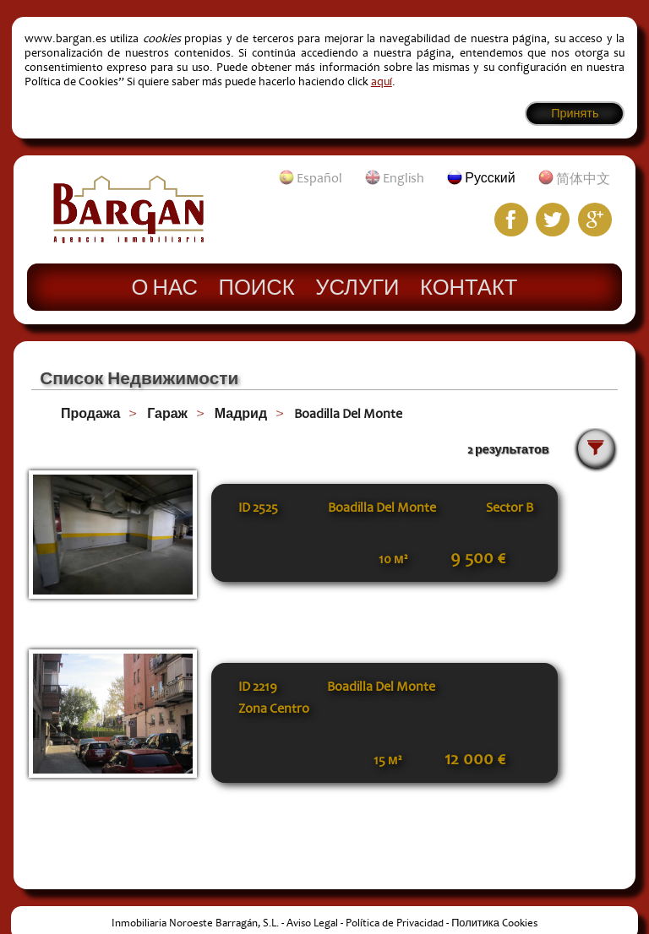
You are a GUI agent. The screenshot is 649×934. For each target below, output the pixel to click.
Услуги (357, 286)
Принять (574, 113)
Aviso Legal (312, 923)
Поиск (257, 286)
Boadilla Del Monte (348, 413)
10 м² (393, 559)
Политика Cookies (494, 923)
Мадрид (241, 413)
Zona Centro (273, 708)
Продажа (90, 413)
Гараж (167, 413)
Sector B (509, 507)
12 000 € (474, 759)
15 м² (387, 760)
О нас (165, 286)
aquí (381, 81)
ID (258, 507)
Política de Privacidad (395, 923)
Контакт (468, 286)
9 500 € (477, 558)
